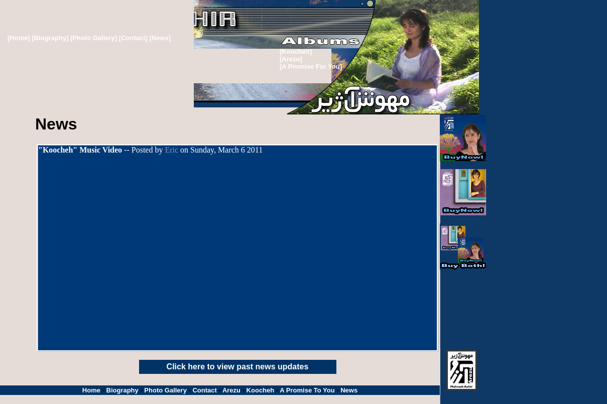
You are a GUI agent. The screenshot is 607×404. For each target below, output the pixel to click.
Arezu (231, 390)
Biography (122, 390)
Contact (204, 390)
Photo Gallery (165, 390)
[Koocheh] (296, 51)
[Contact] (134, 38)
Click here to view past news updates (238, 366)
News (348, 390)
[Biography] (50, 38)
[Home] (19, 38)
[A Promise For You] (311, 66)
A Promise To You (307, 390)
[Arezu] (291, 59)
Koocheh (261, 390)
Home (91, 390)
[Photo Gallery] (93, 38)
